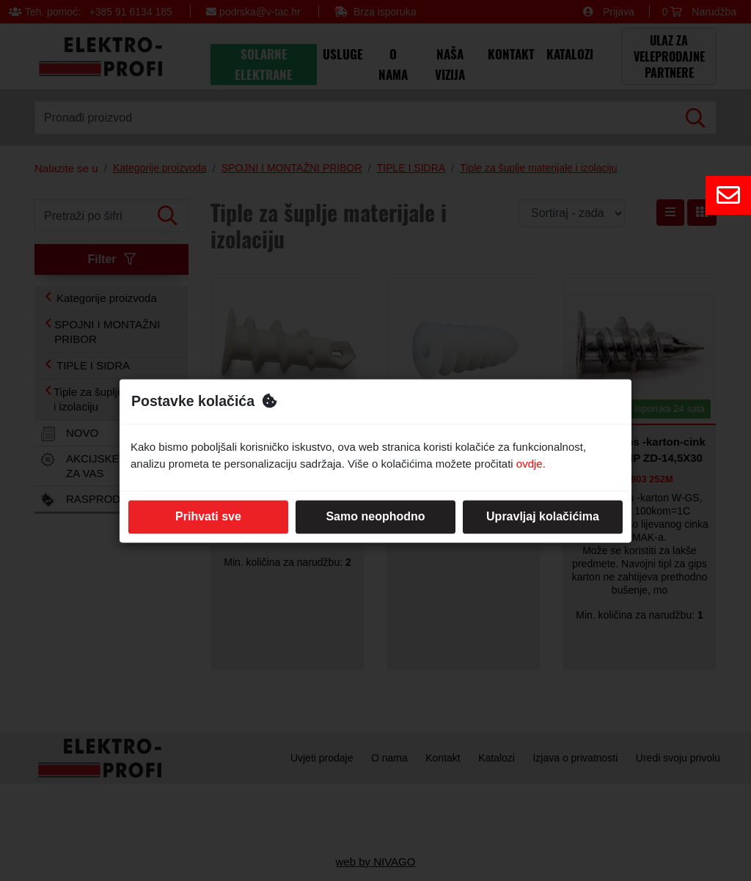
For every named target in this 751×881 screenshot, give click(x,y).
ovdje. (531, 463)
